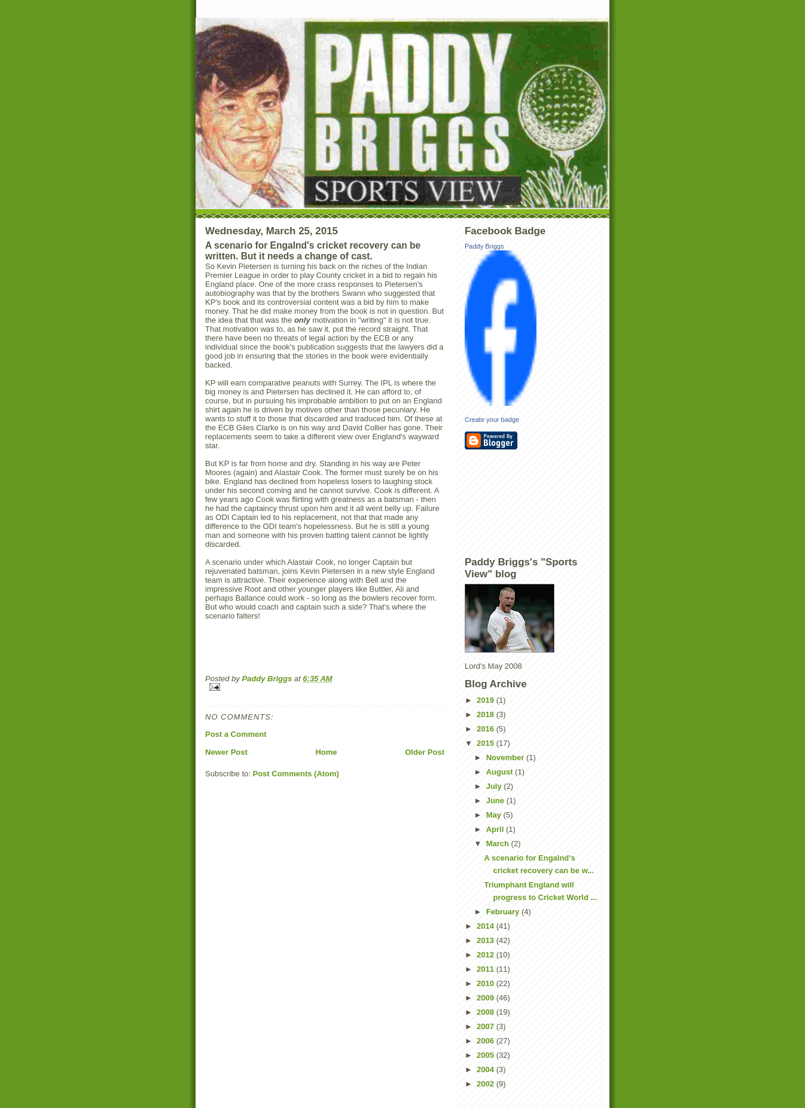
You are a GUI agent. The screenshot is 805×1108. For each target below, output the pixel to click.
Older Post (424, 752)
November (506, 757)
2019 (486, 700)
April (496, 829)
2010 (486, 983)
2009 (486, 997)
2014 (486, 926)
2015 (486, 743)
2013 (486, 940)
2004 (486, 1069)
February (504, 911)
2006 (486, 1040)
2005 (486, 1055)
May (495, 814)
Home (326, 752)
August (500, 771)
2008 (486, 1012)
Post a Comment (236, 734)
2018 (486, 714)
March (498, 843)
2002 (486, 1083)
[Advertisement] (518, 502)
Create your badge (492, 419)
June (496, 800)
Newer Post (226, 752)
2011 (486, 969)
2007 (486, 1026)
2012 (486, 954)
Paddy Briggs (484, 246)
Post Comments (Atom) (296, 773)
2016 (486, 728)
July (495, 786)
